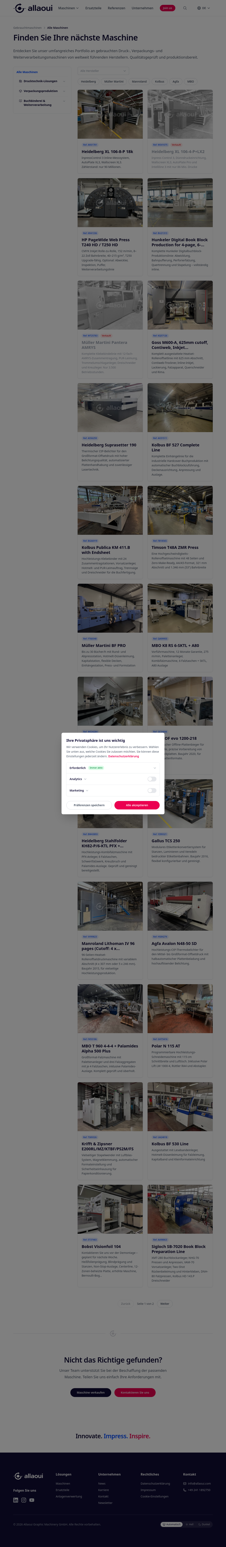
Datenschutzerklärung (123, 756)
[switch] (152, 779)
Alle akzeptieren (137, 805)
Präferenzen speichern (89, 805)
